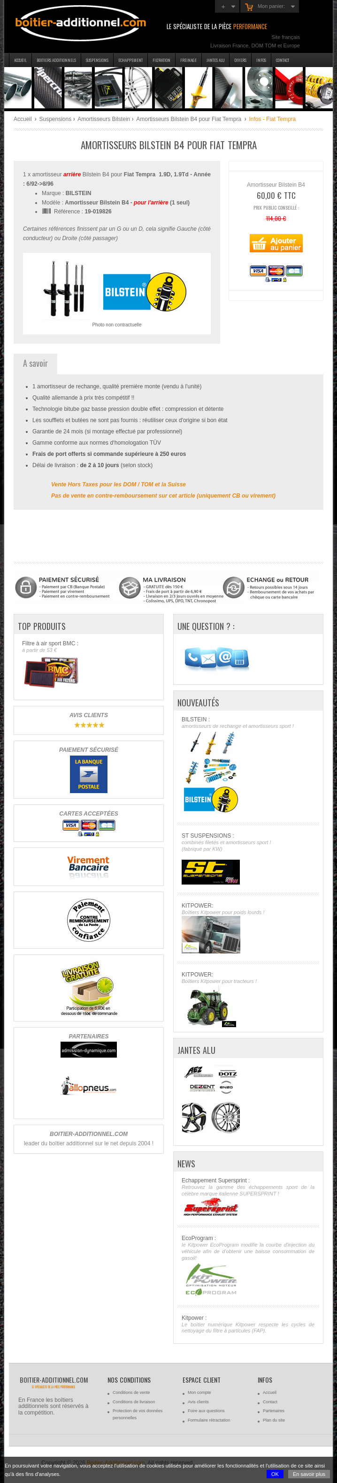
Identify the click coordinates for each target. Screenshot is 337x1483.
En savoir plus (309, 1474)
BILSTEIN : (248, 765)
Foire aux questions (206, 1410)
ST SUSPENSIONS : (248, 858)
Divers (240, 60)
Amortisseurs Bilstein (103, 119)
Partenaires (273, 1410)
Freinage (188, 60)
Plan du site (274, 1420)
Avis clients (198, 1402)
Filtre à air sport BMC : (88, 665)
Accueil (20, 60)
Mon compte (199, 1392)
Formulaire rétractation (209, 1420)
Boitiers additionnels (56, 60)
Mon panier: (265, 7)
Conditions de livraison (134, 1402)
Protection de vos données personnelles (138, 1414)
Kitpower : (248, 1325)
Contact (282, 60)
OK (275, 1474)
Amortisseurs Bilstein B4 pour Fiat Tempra (189, 119)
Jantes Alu (215, 60)
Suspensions (97, 60)
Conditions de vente (131, 1392)
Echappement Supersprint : (248, 1197)
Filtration (161, 60)
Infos (261, 60)
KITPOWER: (248, 927)
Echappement (130, 60)
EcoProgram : (248, 1265)
